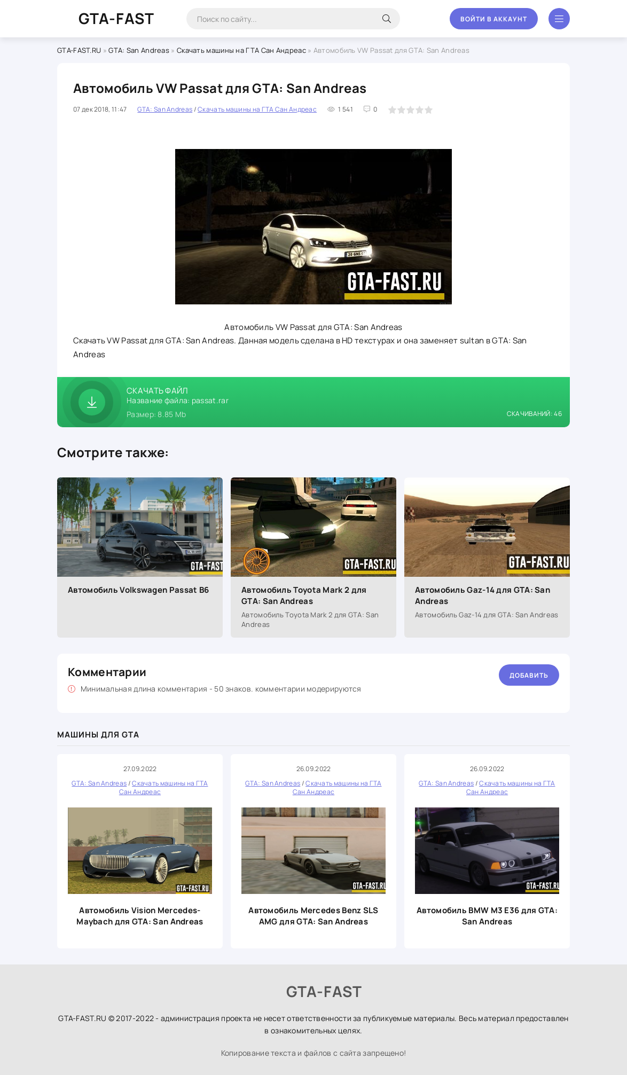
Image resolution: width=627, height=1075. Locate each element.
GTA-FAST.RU (79, 50)
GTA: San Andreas (138, 50)
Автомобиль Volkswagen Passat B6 (138, 589)
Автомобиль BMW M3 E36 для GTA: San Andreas (487, 916)
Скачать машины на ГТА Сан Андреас (241, 50)
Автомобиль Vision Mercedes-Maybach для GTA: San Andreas (139, 916)
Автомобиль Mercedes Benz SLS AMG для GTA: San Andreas (313, 916)
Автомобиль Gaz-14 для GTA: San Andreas (482, 595)
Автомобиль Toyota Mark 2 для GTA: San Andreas (303, 595)
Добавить (529, 675)
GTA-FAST (116, 18)
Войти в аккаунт (493, 18)
